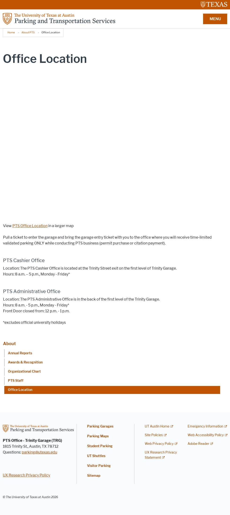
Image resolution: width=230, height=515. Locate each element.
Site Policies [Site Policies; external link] (154, 435)
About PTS (28, 32)
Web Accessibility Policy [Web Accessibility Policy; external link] (206, 435)
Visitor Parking (99, 466)
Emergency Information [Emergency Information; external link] (205, 426)
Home (11, 32)
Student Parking (100, 446)
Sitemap (93, 476)
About (9, 343)
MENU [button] (215, 19)
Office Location (20, 390)
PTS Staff (15, 381)
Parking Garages (100, 426)
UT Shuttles (96, 456)
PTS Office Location (30, 226)
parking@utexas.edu (39, 452)
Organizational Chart (24, 372)
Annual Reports (20, 353)
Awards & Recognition (25, 362)
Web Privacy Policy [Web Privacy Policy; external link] (159, 444)
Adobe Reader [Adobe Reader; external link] (198, 444)
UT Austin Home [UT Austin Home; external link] (157, 426)
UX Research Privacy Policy (26, 475)
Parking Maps (98, 436)
